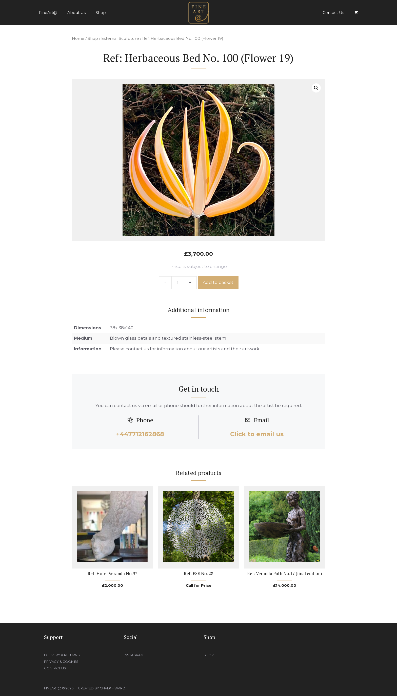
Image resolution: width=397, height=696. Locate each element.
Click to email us (257, 434)
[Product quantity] (177, 282)
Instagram (134, 655)
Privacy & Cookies (61, 662)
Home (78, 38)
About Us (76, 12)
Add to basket (218, 282)
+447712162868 (140, 434)
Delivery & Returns (62, 655)
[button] (316, 88)
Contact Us (333, 12)
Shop (101, 12)
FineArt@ (48, 12)
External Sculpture (120, 38)
